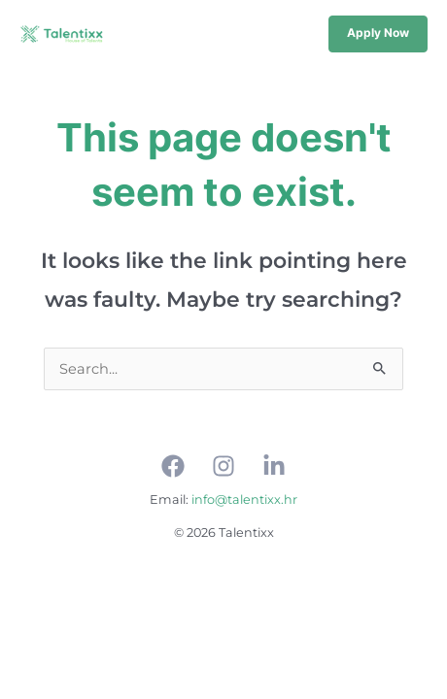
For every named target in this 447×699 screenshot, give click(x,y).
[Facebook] (173, 466)
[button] (378, 34)
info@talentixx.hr (244, 499)
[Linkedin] (274, 466)
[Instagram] (223, 466)
